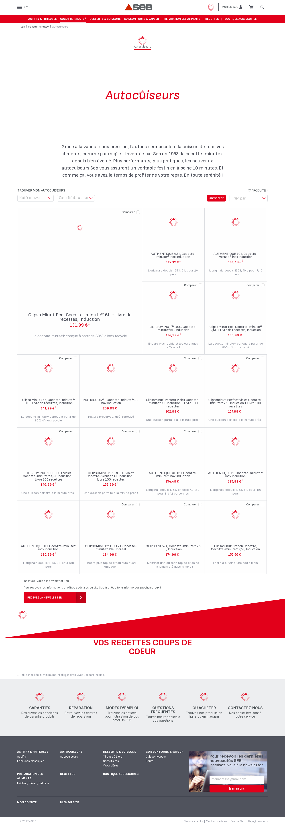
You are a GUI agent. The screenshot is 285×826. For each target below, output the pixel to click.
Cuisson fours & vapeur (141, 19)
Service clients (193, 821)
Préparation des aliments (181, 19)
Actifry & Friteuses (42, 19)
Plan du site (69, 802)
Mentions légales (216, 821)
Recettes (212, 19)
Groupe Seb (237, 821)
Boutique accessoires (240, 19)
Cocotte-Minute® (73, 19)
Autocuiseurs (71, 752)
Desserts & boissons (105, 19)
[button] (232, 7)
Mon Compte (27, 802)
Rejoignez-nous (258, 821)
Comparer (128, 212)
